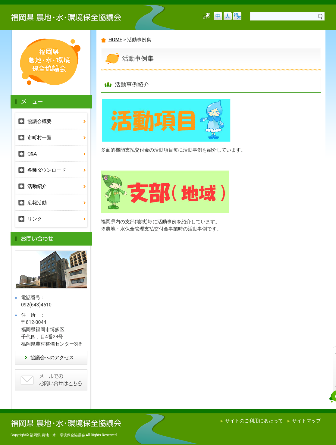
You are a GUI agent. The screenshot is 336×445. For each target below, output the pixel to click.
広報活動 (37, 202)
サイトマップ (306, 421)
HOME (115, 39)
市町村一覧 (39, 137)
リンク (34, 219)
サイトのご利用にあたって (254, 421)
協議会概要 (39, 121)
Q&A (32, 154)
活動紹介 (37, 186)
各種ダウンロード (46, 170)
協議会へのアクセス (52, 357)
